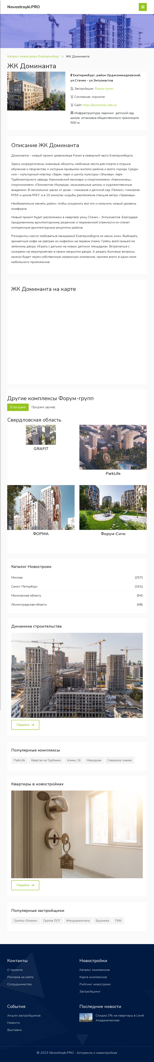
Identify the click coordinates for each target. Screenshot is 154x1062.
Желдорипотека (78, 921)
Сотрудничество (19, 984)
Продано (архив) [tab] (43, 407)
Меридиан (94, 760)
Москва (16, 577)
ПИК (118, 921)
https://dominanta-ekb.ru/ (100, 105)
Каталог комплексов (94, 970)
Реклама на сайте (20, 977)
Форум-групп (104, 89)
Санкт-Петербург (24, 586)
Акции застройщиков (24, 1015)
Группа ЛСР (51, 921)
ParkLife (113, 473)
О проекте (15, 970)
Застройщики (89, 991)
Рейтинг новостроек (95, 984)
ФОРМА (41, 534)
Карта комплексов (93, 977)
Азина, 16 (74, 760)
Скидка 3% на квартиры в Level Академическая (120, 1018)
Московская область (26, 595)
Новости (13, 1023)
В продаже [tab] (18, 407)
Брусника (102, 921)
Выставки (14, 1030)
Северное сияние (119, 760)
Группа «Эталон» (25, 921)
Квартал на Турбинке (46, 760)
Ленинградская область (29, 604)
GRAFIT (41, 448)
